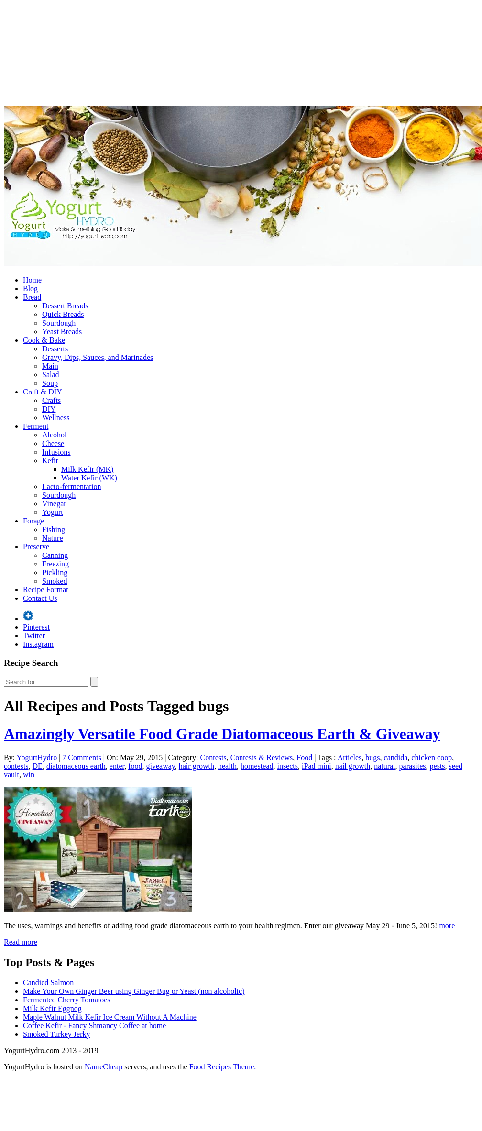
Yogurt (52, 512)
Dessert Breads (65, 306)
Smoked (54, 581)
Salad (50, 374)
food (135, 766)
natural (384, 766)
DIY (48, 409)
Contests (213, 757)
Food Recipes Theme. (222, 1067)
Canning (55, 555)
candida (396, 757)
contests (16, 766)
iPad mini (316, 766)
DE (38, 766)
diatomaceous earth (76, 766)
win (28, 775)
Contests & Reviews (261, 757)
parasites (412, 766)
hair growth (196, 766)
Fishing (53, 529)
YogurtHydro (38, 757)
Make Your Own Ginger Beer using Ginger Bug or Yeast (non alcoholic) (134, 991)
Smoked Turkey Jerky (56, 1034)
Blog (30, 288)
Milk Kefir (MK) (87, 469)
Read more (20, 942)
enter (117, 766)
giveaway (160, 766)
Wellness (55, 417)
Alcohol (54, 435)
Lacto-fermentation (71, 486)
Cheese (53, 443)
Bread (32, 297)
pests (437, 766)
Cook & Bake (44, 340)
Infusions (56, 452)
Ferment (35, 426)
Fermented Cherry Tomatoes (66, 1000)
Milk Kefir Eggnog (52, 1008)
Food (304, 757)
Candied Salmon (48, 983)
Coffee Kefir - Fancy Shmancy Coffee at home (94, 1026)
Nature (52, 538)
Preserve (36, 547)
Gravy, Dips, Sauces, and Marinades (97, 357)
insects (287, 766)
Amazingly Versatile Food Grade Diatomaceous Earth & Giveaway (222, 733)
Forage (33, 521)
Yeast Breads (62, 331)
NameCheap (103, 1067)
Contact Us (40, 598)
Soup (50, 383)
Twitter (34, 635)
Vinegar (54, 504)
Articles (350, 757)
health (227, 766)
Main (50, 366)
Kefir (50, 461)
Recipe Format (45, 590)
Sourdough (59, 323)
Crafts (51, 400)
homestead (257, 766)
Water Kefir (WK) (89, 478)
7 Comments (81, 757)
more (447, 926)
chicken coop (431, 757)
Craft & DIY (42, 392)
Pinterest (36, 627)
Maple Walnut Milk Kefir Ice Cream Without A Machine (110, 1017)
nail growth (352, 766)
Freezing (55, 564)
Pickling (54, 572)
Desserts (55, 349)
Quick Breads (63, 314)
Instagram (38, 644)
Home (32, 280)
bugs (372, 757)
